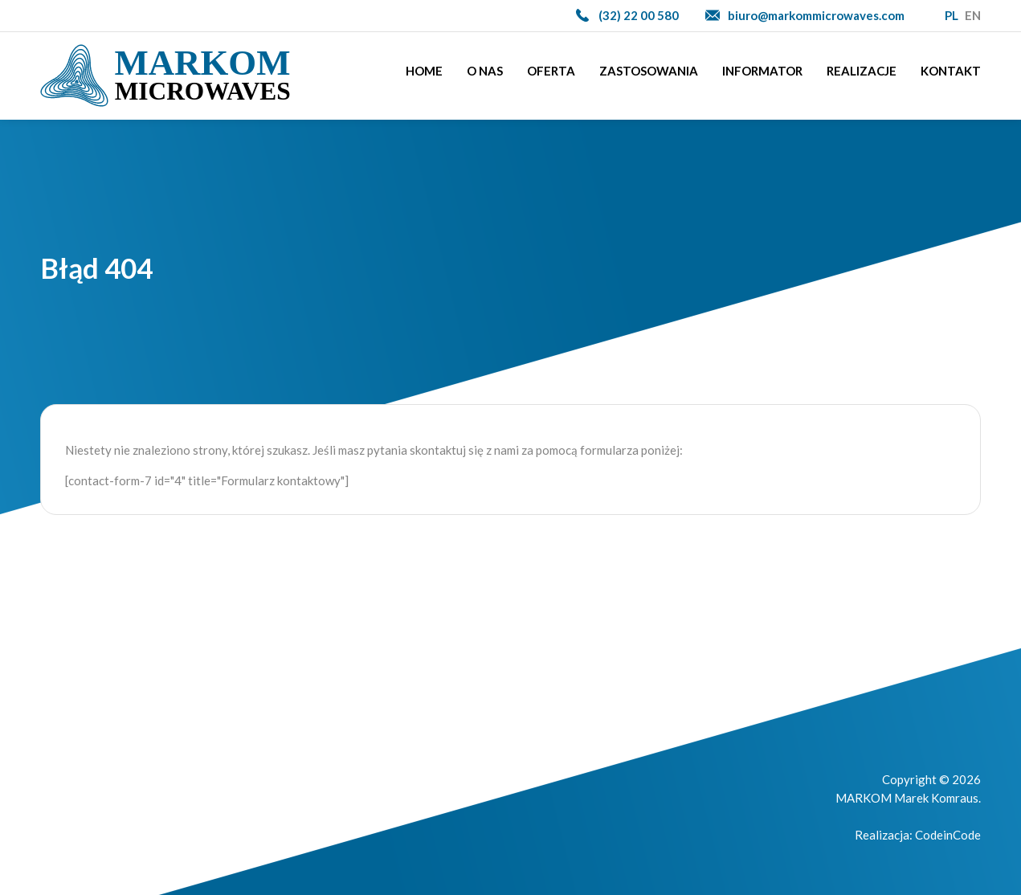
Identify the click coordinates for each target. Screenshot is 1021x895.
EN (973, 15)
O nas (485, 70)
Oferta (551, 70)
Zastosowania (648, 70)
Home (424, 70)
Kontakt (951, 70)
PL (951, 15)
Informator (762, 70)
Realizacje (861, 70)
